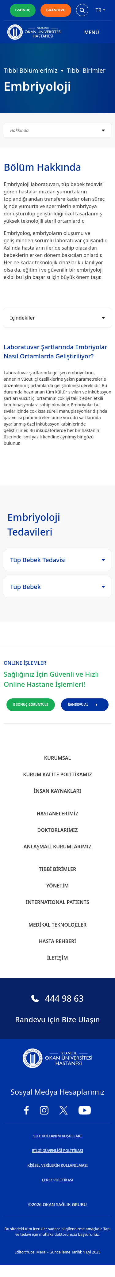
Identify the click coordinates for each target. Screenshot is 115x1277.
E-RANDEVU (55, 10)
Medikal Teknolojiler (57, 924)
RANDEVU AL (85, 704)
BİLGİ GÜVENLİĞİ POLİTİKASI (57, 1150)
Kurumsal (57, 758)
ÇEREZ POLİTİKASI (57, 1180)
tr (100, 10)
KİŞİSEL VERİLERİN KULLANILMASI (57, 1165)
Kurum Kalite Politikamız (57, 774)
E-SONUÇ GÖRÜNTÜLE (30, 704)
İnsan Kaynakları (57, 791)
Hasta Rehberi (57, 941)
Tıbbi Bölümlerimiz (31, 70)
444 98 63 (57, 998)
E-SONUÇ (22, 10)
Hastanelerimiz (58, 813)
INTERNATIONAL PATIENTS (57, 902)
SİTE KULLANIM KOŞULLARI (57, 1136)
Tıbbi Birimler (86, 70)
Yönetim (57, 885)
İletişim (57, 957)
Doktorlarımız (57, 830)
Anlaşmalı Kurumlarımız (57, 846)
